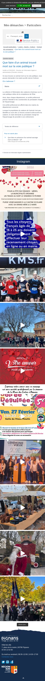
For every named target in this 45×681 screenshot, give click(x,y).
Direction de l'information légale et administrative (17, 152)
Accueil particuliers (10, 47)
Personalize (36, 5)
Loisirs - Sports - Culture (26, 47)
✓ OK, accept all (24, 5)
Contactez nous (7, 657)
